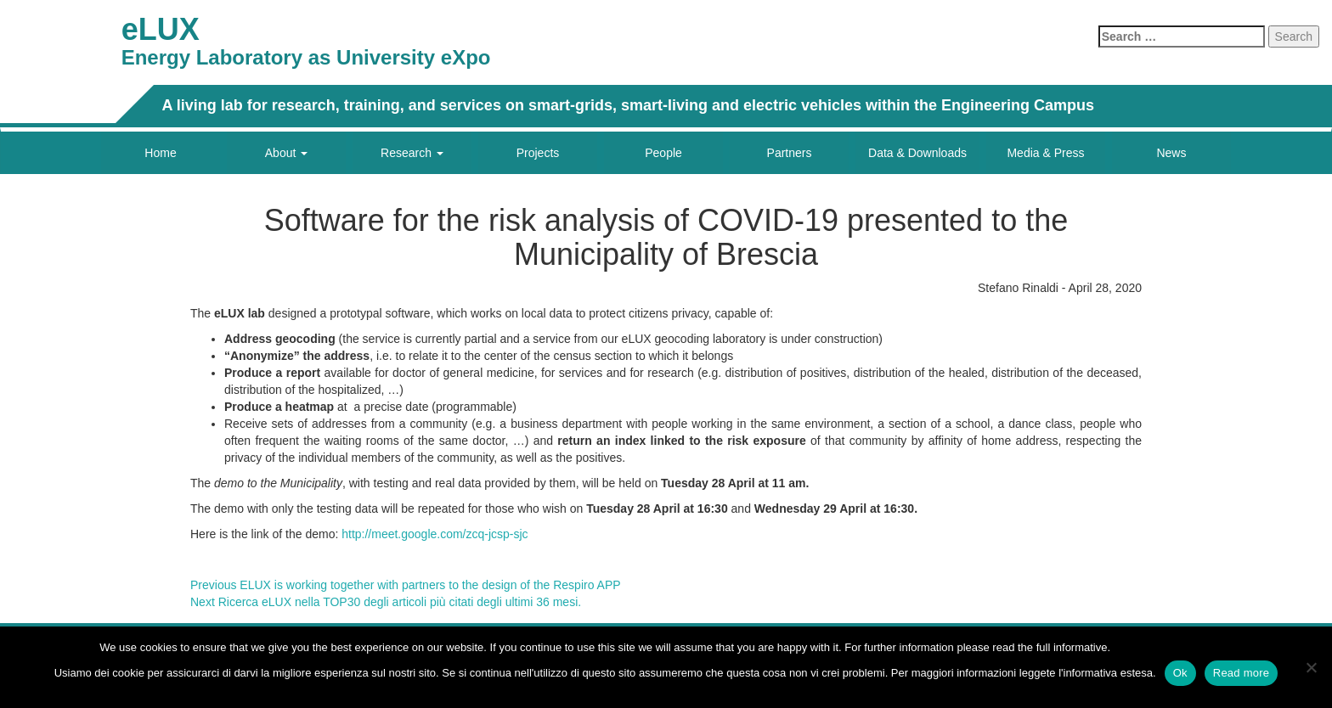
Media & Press (1045, 153)
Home (160, 153)
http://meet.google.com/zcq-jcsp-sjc (434, 534)
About (286, 153)
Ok (1180, 672)
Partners (789, 153)
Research (412, 153)
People (663, 153)
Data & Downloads (917, 153)
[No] (1310, 667)
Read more (1241, 672)
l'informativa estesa (1105, 672)
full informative (1072, 647)
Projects (538, 153)
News (1171, 153)
